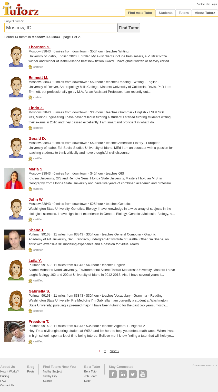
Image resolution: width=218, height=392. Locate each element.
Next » (114, 351)
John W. (35, 199)
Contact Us (203, 4)
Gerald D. (37, 138)
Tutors (184, 13)
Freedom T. (38, 321)
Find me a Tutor (140, 13)
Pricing (4, 376)
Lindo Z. (36, 108)
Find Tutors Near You (59, 367)
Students (165, 13)
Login (214, 4)
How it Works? (9, 371)
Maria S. (35, 169)
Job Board (90, 376)
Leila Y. (35, 260)
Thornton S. (39, 47)
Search (47, 380)
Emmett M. (38, 77)
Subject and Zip (14, 21)
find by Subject (52, 371)
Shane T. (36, 230)
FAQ (3, 380)
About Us (7, 367)
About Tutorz (205, 13)
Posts (30, 371)
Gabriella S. (39, 291)
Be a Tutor (92, 367)
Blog (30, 367)
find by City (50, 376)
